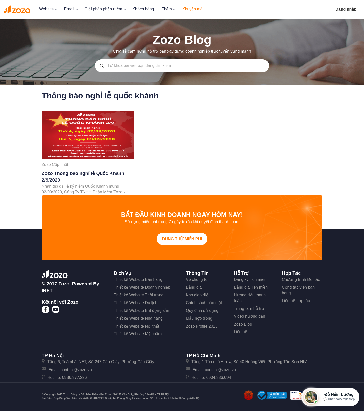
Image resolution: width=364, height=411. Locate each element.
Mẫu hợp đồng (199, 318)
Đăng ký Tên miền (250, 279)
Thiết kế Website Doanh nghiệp (142, 287)
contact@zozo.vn (76, 370)
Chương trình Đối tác (301, 279)
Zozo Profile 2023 (201, 326)
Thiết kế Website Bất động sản (141, 310)
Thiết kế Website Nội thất (136, 326)
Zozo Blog (243, 324)
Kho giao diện (198, 295)
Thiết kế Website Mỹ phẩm (138, 334)
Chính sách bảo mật (204, 303)
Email (70, 9)
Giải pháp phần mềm (104, 9)
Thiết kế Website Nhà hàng (138, 318)
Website (48, 9)
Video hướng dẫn (249, 316)
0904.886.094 (218, 377)
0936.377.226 (74, 377)
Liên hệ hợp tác (296, 301)
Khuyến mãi (193, 9)
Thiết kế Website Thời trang (138, 295)
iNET (47, 290)
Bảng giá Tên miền (251, 287)
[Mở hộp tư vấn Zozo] (330, 397)
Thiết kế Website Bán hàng (138, 279)
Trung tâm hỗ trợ (249, 308)
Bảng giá (194, 287)
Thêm (168, 9)
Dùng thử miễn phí (182, 239)
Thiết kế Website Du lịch (135, 303)
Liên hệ (240, 332)
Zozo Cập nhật (55, 164)
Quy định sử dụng (202, 310)
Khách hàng (143, 9)
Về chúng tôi (197, 279)
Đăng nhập (345, 9)
